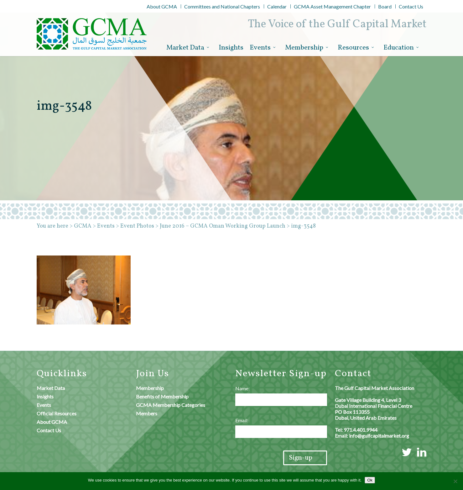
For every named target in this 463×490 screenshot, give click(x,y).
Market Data (188, 48)
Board (385, 6)
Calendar (277, 6)
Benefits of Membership (162, 396)
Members (146, 413)
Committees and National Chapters (222, 6)
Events (263, 48)
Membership (307, 48)
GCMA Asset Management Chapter (332, 6)
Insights (231, 48)
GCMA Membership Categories (170, 405)
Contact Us (411, 6)
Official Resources (56, 413)
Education (401, 48)
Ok (369, 480)
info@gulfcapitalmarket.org (379, 436)
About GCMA (162, 6)
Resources (356, 48)
